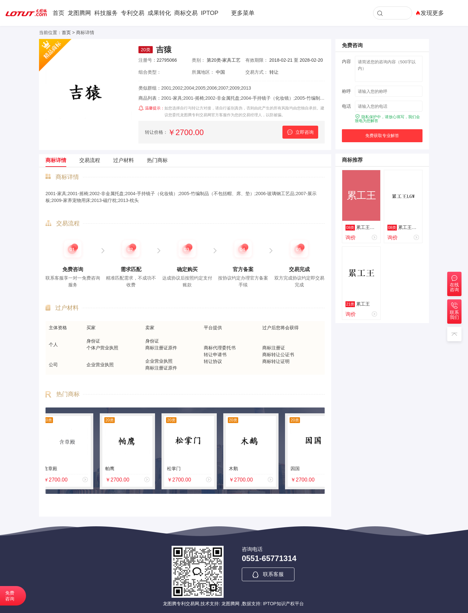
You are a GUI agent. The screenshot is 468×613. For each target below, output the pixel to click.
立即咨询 (300, 132)
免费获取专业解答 (382, 135)
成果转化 (159, 13)
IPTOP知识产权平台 (283, 603)
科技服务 (106, 13)
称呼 (346, 91)
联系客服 (268, 574)
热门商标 (157, 160)
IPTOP (209, 13)
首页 (58, 13)
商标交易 (186, 13)
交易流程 (89, 160)
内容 (346, 61)
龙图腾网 (79, 13)
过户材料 (123, 160)
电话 (346, 106)
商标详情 (56, 160)
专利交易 (132, 13)
